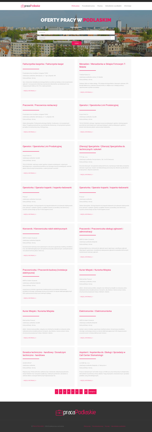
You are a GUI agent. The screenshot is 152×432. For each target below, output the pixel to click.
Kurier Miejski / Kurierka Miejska (95, 270)
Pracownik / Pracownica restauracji (40, 105)
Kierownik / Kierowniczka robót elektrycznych (45, 229)
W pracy (100, 6)
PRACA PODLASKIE (38, 426)
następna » (92, 391)
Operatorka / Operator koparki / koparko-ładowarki (47, 187)
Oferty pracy (75, 6)
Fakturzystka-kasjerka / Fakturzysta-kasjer (43, 64)
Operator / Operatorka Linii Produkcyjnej (98, 105)
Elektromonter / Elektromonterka (95, 311)
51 (86, 391)
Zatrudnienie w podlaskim (113, 6)
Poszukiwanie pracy (88, 6)
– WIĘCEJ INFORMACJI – (30, 90)
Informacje (127, 6)
